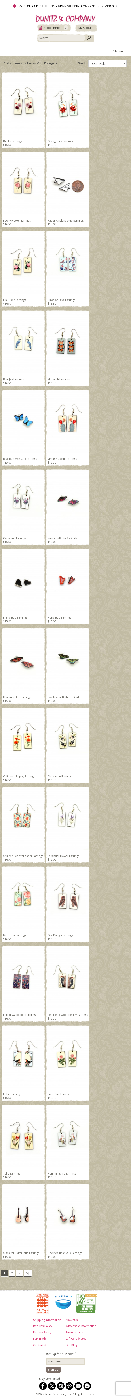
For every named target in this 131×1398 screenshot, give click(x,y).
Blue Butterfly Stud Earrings (20, 459)
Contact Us (40, 1345)
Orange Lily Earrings (60, 141)
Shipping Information (47, 1320)
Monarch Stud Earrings (17, 697)
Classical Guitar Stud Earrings (21, 1253)
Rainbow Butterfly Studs (62, 538)
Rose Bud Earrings (59, 1094)
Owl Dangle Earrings (60, 935)
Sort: (82, 63)
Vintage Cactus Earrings (62, 459)
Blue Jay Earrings (13, 379)
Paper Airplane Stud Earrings (66, 220)
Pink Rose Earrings (14, 300)
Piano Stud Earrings (15, 617)
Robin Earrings (12, 1094)
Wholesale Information (81, 1326)
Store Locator (75, 1332)
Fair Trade (40, 1339)
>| (28, 1273)
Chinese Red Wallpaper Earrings (23, 856)
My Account (85, 28)
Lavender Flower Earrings (63, 856)
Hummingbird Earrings (62, 1173)
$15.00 (52, 224)
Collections (12, 63)
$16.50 (7, 145)
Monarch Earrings (59, 379)
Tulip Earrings (11, 1173)
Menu (118, 51)
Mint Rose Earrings (14, 935)
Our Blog (71, 1345)
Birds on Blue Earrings (61, 300)
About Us (72, 1320)
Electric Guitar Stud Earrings (65, 1253)
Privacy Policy (42, 1332)
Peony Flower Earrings (17, 220)
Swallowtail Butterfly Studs (64, 697)
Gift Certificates (76, 1339)
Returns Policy (42, 1326)
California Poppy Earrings (19, 776)
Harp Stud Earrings (59, 617)
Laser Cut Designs (42, 63)
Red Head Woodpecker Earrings (68, 1015)
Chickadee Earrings (60, 776)
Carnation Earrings (14, 538)
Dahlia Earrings (12, 141)
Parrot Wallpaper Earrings (19, 1015)
